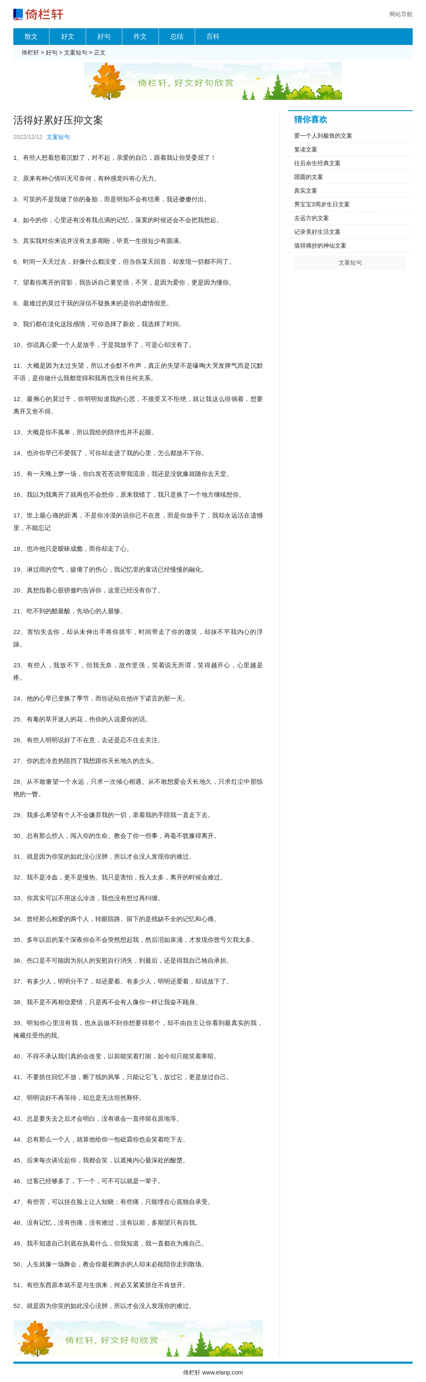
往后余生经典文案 (317, 163)
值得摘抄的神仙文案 (320, 245)
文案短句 (75, 52)
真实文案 (305, 190)
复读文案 (305, 149)
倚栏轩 (30, 52)
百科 (213, 36)
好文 (67, 36)
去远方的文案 (311, 218)
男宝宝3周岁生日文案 (322, 204)
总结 (176, 36)
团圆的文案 (308, 176)
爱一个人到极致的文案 (323, 135)
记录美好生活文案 (317, 231)
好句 (104, 36)
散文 (31, 36)
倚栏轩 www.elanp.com (213, 1372)
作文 (140, 36)
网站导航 (401, 14)
